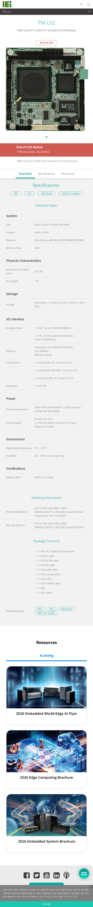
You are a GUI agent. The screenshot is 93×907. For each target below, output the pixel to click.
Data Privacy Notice (48, 896)
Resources (67, 173)
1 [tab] (46, 137)
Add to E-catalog (70, 193)
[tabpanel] (46, 89)
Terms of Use (71, 896)
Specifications (46, 173)
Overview (25, 173)
